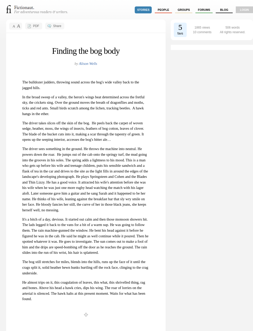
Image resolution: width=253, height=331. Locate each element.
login (244, 9)
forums (204, 9)
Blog (224, 9)
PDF (36, 26)
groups (184, 9)
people (163, 9)
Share (57, 26)
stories (143, 9)
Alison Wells (88, 64)
